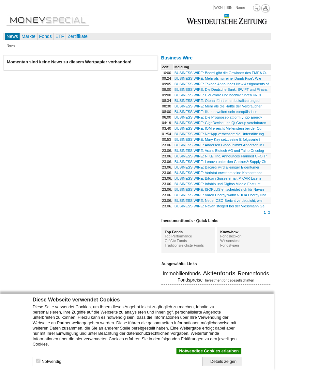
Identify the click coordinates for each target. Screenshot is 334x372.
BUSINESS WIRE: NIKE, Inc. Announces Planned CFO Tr (221, 156)
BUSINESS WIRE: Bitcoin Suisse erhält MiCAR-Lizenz (218, 178)
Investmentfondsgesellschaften (229, 280)
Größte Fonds (176, 241)
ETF (59, 36)
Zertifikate (77, 36)
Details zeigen (223, 361)
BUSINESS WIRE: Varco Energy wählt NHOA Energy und (220, 195)
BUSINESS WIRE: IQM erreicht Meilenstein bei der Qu (218, 128)
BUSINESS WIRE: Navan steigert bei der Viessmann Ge (220, 206)
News (12, 36)
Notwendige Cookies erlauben (209, 350)
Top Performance (178, 236)
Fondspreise (190, 280)
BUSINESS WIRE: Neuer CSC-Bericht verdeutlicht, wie (219, 200)
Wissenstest (229, 241)
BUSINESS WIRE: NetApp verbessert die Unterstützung (219, 134)
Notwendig (51, 361)
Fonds (45, 36)
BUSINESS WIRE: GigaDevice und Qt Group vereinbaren (220, 123)
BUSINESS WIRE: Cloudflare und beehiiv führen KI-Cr (218, 95)
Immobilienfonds (182, 273)
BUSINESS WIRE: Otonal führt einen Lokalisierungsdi (217, 101)
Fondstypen (229, 245)
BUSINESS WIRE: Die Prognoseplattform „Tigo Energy (218, 117)
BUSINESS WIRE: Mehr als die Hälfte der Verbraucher (218, 106)
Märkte (29, 36)
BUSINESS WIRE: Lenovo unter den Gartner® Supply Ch (220, 162)
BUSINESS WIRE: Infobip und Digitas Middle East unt (218, 184)
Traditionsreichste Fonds (184, 245)
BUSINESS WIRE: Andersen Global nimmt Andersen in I (219, 145)
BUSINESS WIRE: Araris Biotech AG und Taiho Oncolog (219, 151)
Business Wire (176, 57)
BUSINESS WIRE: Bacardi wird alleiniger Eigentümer (217, 167)
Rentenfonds (253, 273)
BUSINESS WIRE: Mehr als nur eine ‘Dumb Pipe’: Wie (218, 78)
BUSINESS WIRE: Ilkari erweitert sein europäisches (216, 112)
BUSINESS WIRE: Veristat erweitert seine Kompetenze (219, 173)
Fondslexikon (230, 236)
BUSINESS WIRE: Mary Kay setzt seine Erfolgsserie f (217, 139)
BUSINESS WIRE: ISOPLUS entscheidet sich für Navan (219, 189)
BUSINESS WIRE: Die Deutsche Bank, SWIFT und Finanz (221, 89)
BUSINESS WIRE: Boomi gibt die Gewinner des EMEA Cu (221, 73)
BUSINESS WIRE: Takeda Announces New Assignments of (222, 84)
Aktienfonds (219, 273)
